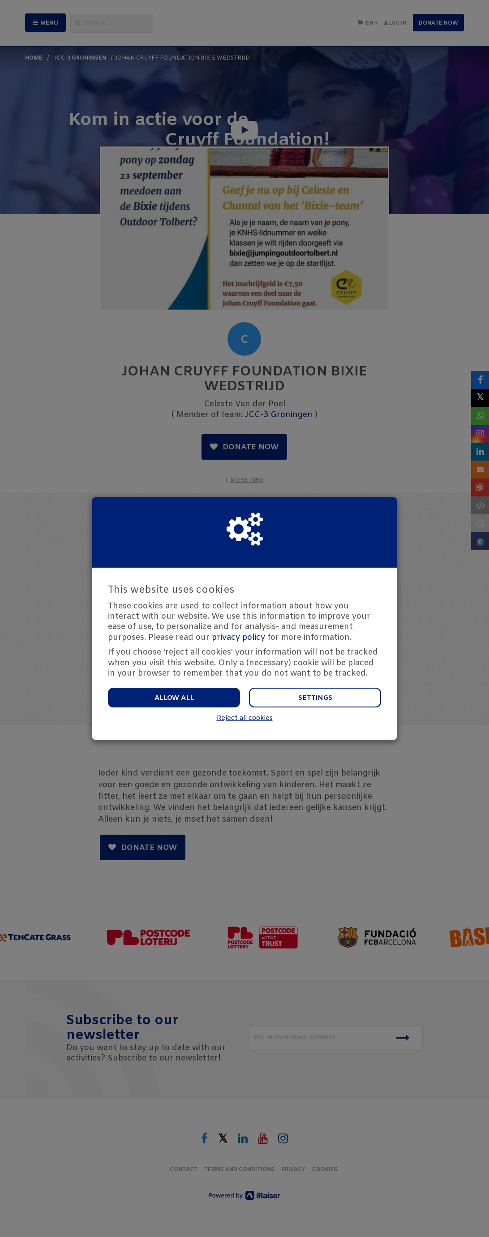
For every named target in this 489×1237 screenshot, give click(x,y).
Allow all (174, 698)
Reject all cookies (245, 718)
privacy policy (238, 637)
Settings (315, 698)
